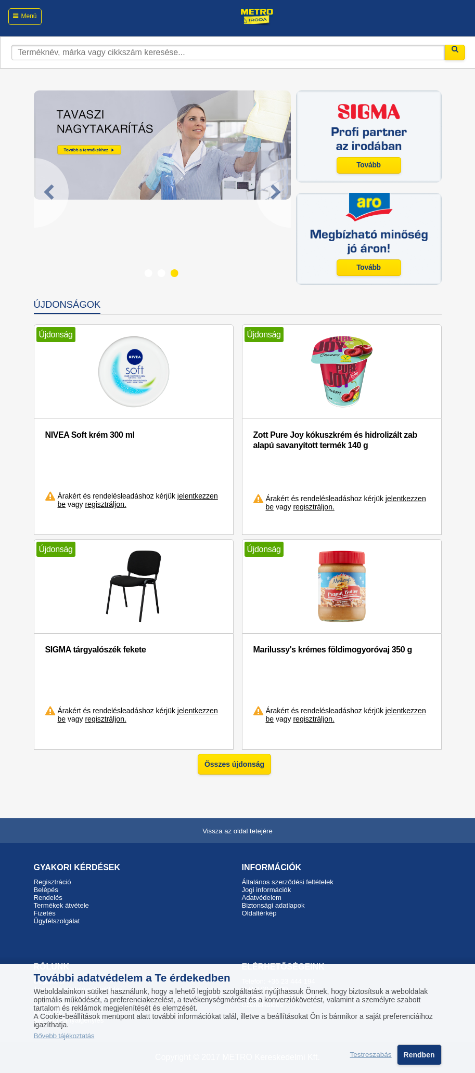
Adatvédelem (262, 897)
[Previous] (51, 193)
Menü (28, 16)
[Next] (273, 193)
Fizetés (45, 913)
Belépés (46, 890)
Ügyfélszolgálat (57, 921)
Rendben (419, 1055)
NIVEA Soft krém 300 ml (90, 434)
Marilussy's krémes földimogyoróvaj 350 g (332, 649)
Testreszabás (371, 1054)
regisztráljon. (105, 504)
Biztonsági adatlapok (273, 905)
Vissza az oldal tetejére (237, 831)
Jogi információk (266, 890)
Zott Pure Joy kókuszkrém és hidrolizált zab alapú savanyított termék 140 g (335, 440)
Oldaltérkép (259, 913)
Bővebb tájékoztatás (64, 1036)
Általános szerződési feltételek (287, 882)
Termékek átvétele (61, 905)
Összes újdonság (234, 764)
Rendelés (48, 897)
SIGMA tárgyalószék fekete (95, 649)
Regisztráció (52, 882)
